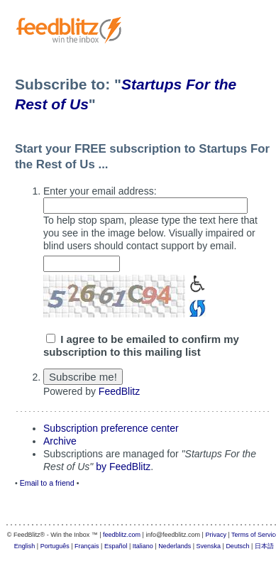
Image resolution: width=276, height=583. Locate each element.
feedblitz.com (121, 534)
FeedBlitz (119, 391)
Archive (60, 441)
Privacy (215, 534)
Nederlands (174, 546)
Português (55, 546)
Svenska (209, 546)
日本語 (264, 546)
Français (86, 546)
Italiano (143, 546)
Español (116, 546)
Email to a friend (47, 483)
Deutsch (237, 546)
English (24, 546)
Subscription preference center (111, 428)
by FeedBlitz (123, 466)
